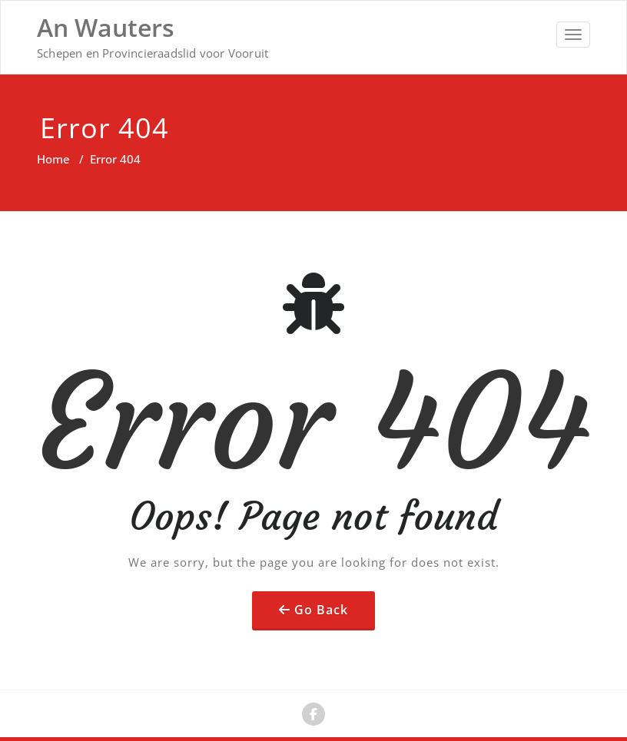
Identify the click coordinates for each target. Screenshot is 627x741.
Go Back (321, 609)
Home (53, 159)
